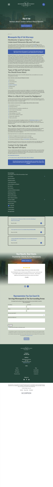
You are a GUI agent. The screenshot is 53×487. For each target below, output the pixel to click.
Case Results (36, 370)
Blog (36, 368)
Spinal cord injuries (13, 84)
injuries (34, 45)
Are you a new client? (12, 313)
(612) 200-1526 (26, 354)
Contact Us (36, 373)
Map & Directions (26, 362)
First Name (10, 304)
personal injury (26, 139)
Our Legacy (17, 371)
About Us (17, 370)
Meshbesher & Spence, (34, 120)
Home (17, 368)
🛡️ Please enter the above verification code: (16, 327)
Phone (9, 309)
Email (28, 309)
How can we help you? (12, 317)
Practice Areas (17, 373)
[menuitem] (26, 174)
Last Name (29, 304)
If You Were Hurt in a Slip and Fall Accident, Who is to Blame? (21, 157)
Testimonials (35, 371)
